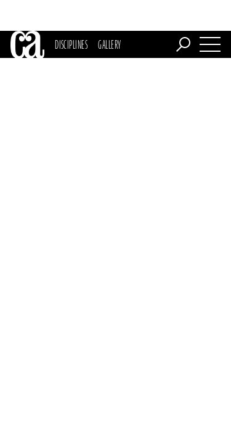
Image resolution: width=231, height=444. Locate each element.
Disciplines (71, 13)
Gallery (109, 13)
